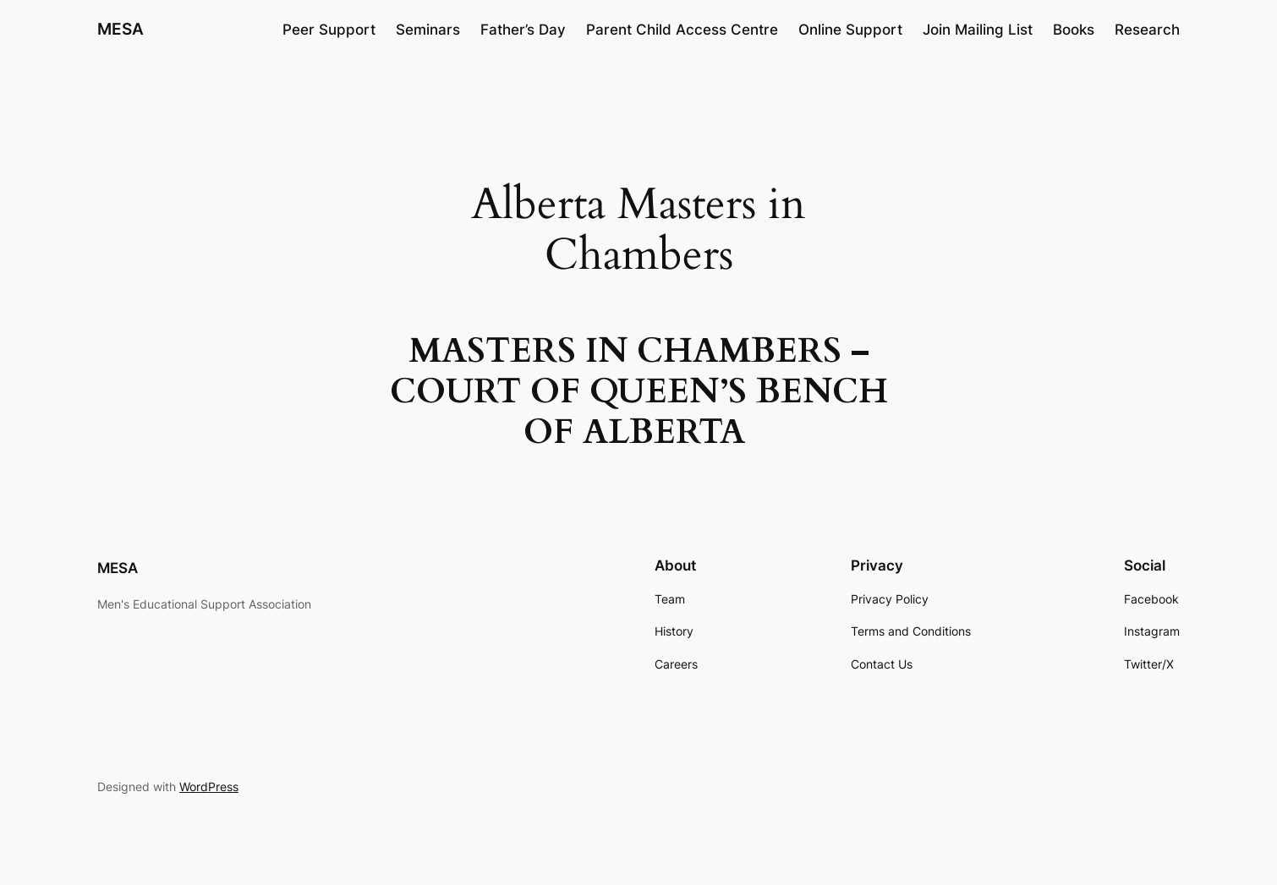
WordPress (208, 786)
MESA (120, 29)
